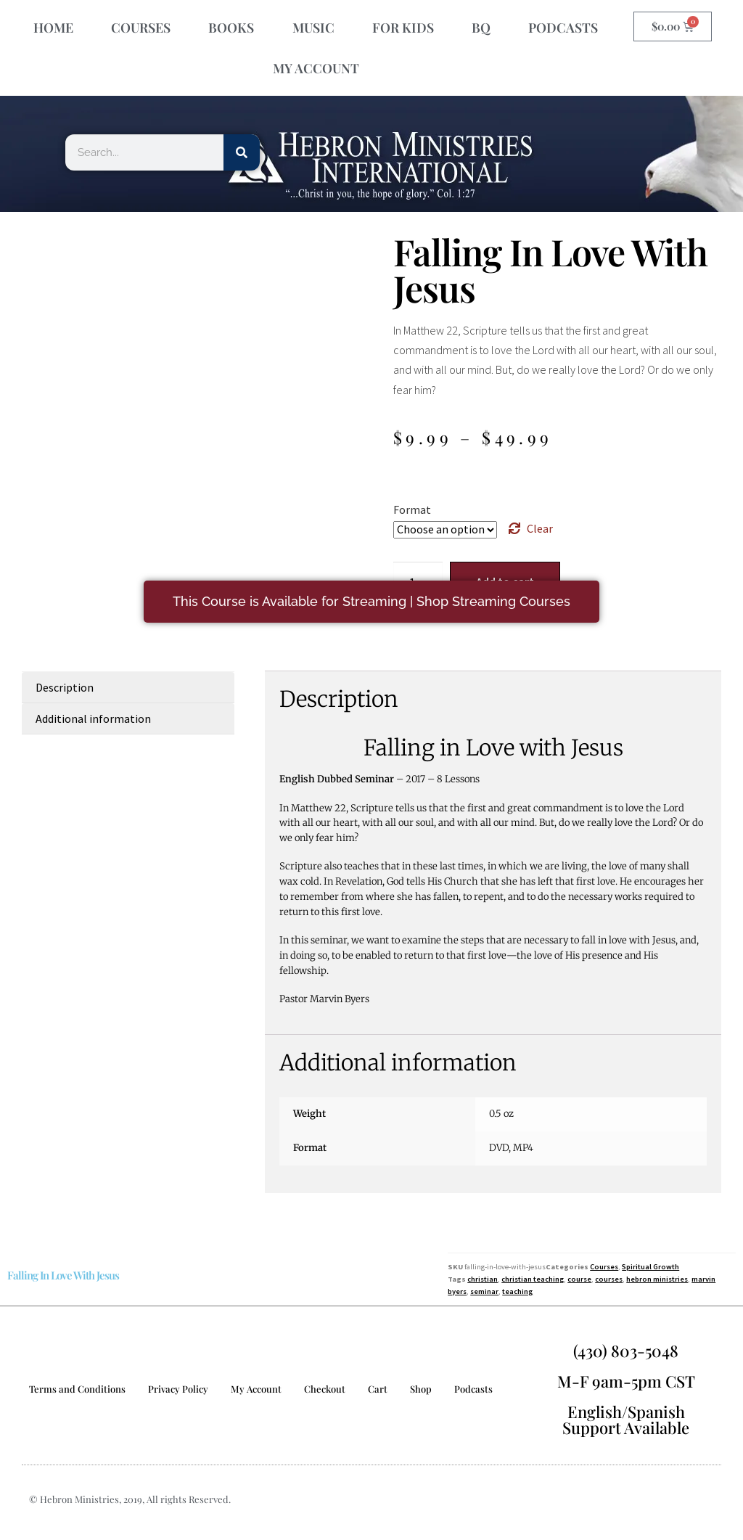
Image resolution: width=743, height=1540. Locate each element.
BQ (481, 27)
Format (412, 509)
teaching (517, 1291)
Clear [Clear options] (540, 528)
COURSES (141, 27)
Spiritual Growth (650, 1266)
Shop (421, 1389)
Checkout (324, 1389)
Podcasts (473, 1389)
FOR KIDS (403, 27)
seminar (484, 1291)
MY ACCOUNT (316, 68)
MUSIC (313, 27)
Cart (377, 1389)
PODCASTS (563, 27)
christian (482, 1279)
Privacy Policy (178, 1389)
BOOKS (231, 27)
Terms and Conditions (77, 1389)
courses (609, 1279)
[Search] (241, 152)
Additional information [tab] (93, 718)
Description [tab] (65, 687)
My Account (256, 1389)
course (579, 1279)
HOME (53, 27)
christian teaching (532, 1279)
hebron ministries (657, 1279)
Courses (604, 1266)
